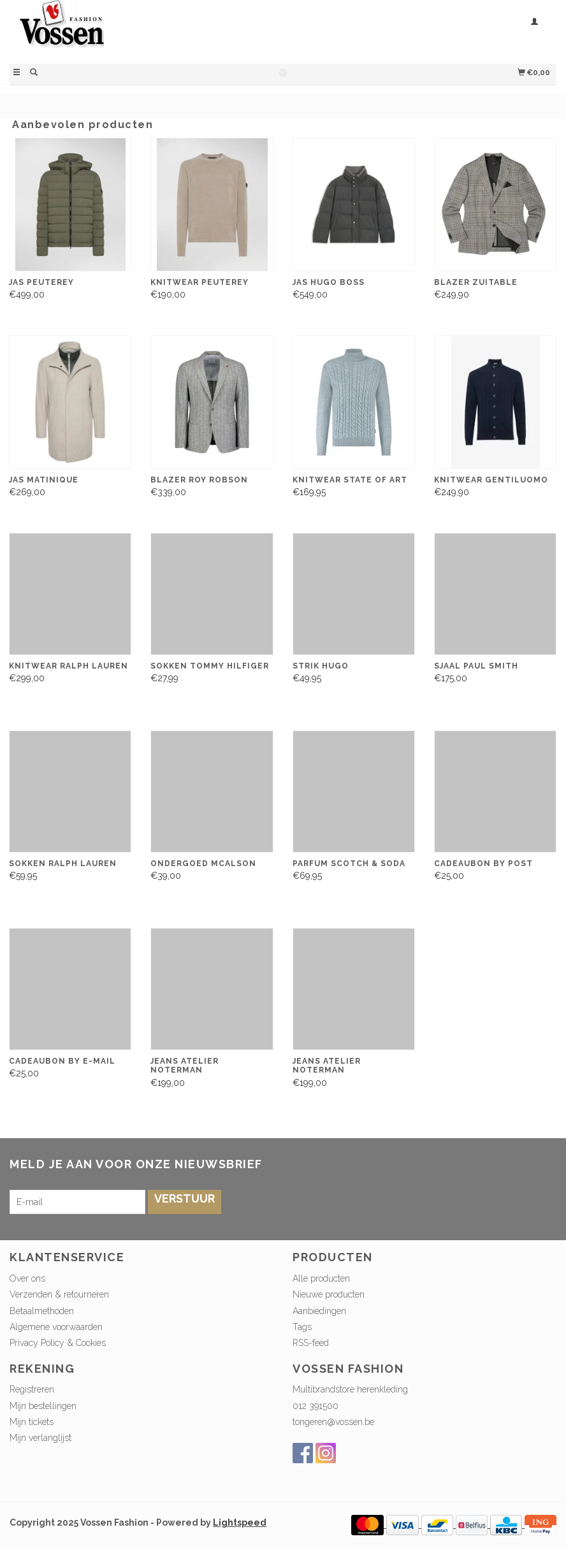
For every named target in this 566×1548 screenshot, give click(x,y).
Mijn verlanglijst (40, 1438)
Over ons (27, 1278)
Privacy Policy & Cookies (58, 1343)
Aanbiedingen (319, 1311)
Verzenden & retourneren (59, 1294)
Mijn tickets (32, 1422)
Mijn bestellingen (43, 1406)
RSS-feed (311, 1343)
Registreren (32, 1389)
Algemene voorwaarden (56, 1327)
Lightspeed (239, 1522)
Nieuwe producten (329, 1294)
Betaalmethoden (42, 1311)
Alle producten (321, 1278)
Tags (302, 1327)
